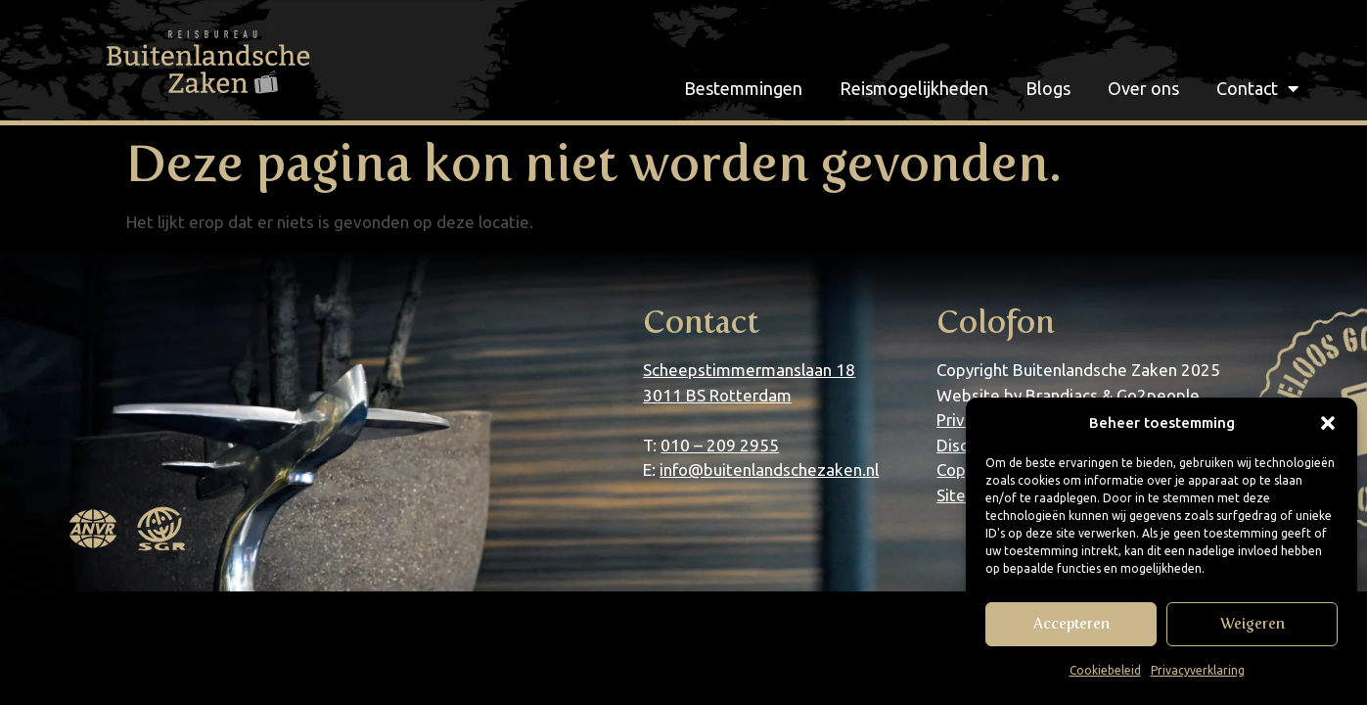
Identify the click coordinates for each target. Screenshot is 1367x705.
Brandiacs (1061, 395)
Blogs (1048, 88)
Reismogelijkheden (914, 88)
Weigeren (1252, 624)
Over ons (1143, 88)
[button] (1328, 423)
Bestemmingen (743, 88)
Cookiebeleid (1105, 670)
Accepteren (1071, 624)
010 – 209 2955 (720, 445)
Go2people (1158, 395)
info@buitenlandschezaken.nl (769, 469)
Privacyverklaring (1198, 670)
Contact (1257, 88)
